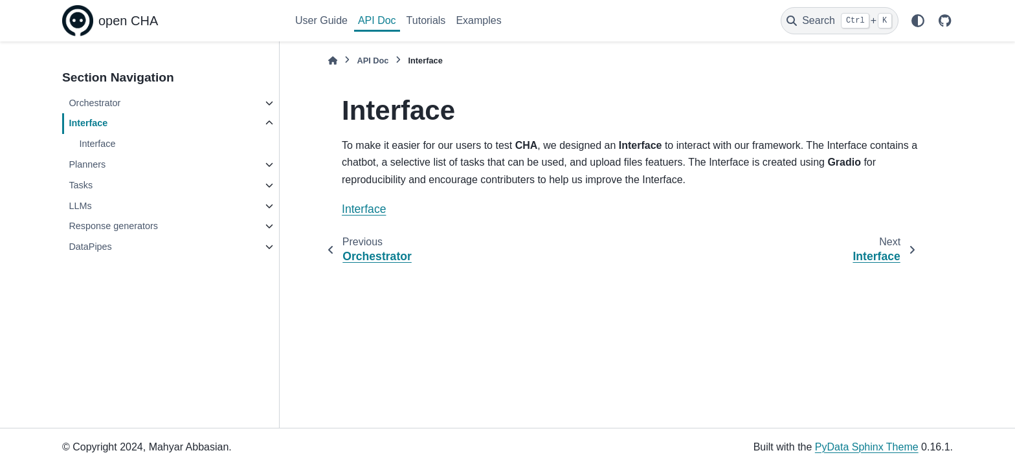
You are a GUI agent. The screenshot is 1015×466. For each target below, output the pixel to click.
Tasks (81, 185)
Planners (87, 164)
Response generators (113, 226)
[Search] (839, 20)
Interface (88, 123)
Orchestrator (94, 103)
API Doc (377, 20)
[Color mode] (918, 21)
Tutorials (426, 20)
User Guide (321, 20)
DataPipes (90, 246)
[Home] (332, 60)
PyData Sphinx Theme (867, 446)
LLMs (80, 206)
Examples (478, 20)
